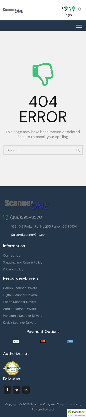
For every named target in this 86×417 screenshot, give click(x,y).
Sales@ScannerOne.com (29, 234)
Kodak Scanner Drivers (19, 322)
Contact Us (11, 255)
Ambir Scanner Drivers (19, 309)
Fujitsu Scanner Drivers (20, 295)
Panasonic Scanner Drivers (22, 316)
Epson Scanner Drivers (20, 302)
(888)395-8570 (26, 217)
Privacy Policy (13, 269)
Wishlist (65, 9)
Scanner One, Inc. (43, 404)
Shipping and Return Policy (22, 262)
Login (68, 15)
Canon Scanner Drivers (20, 288)
